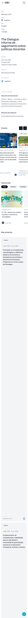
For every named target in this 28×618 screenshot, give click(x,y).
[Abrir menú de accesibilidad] (24, 614)
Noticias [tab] (13, 186)
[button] (21, 128)
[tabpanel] (14, 208)
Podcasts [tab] (23, 186)
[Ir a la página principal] (7, 3)
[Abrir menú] (3, 3)
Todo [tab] (4, 186)
